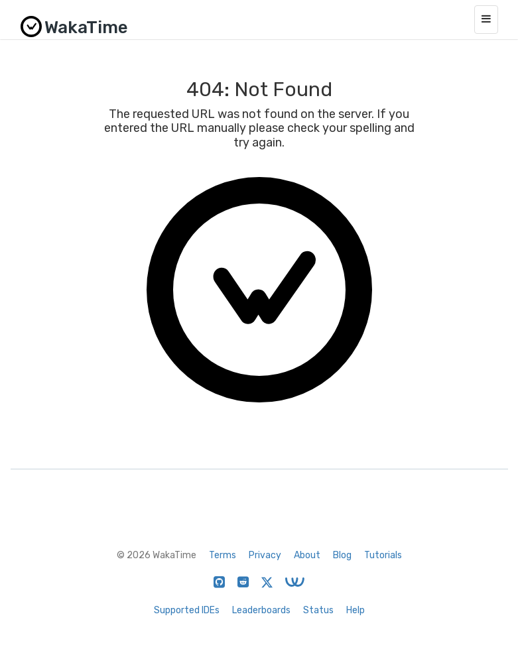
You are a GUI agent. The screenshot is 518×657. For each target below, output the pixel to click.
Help (355, 610)
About (307, 555)
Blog (342, 555)
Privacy (265, 555)
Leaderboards (261, 610)
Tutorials (383, 555)
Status (318, 610)
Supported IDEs (187, 610)
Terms (222, 555)
